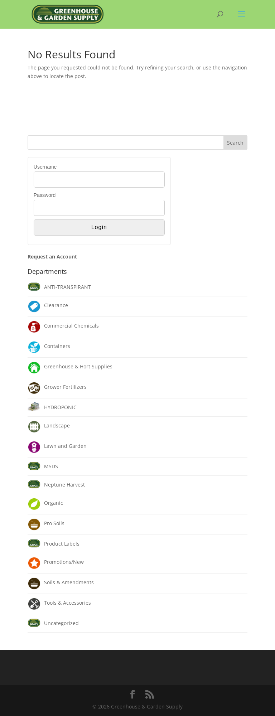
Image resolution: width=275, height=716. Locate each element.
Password (45, 195)
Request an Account (52, 256)
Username (45, 167)
